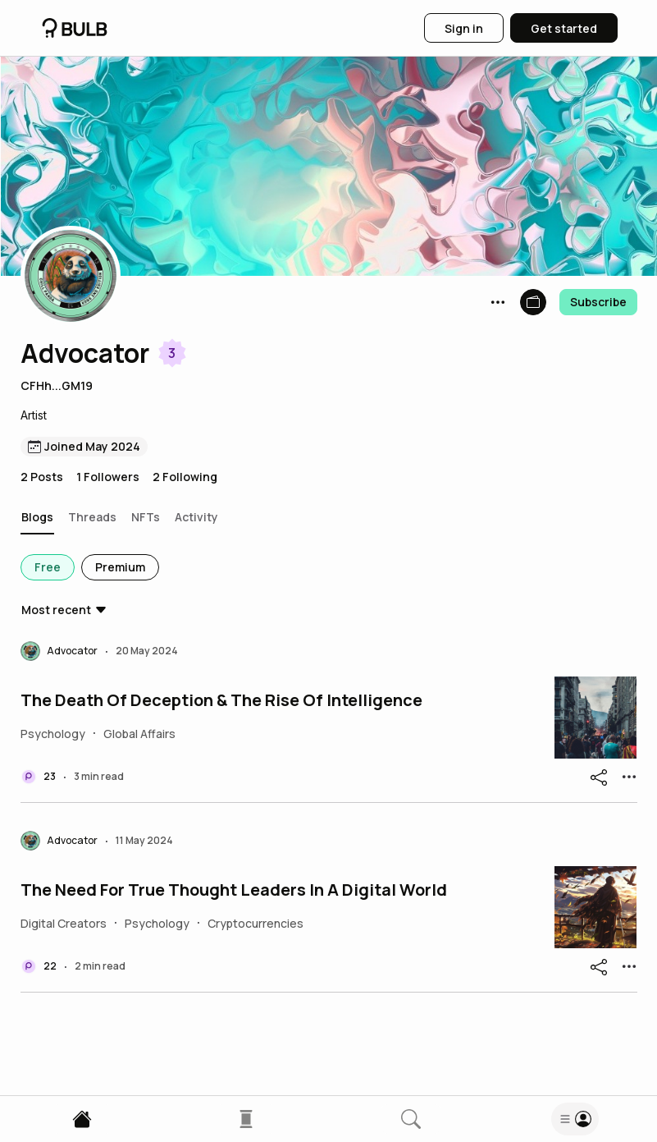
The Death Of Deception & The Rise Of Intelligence (221, 700)
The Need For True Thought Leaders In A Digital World (234, 890)
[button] (71, 276)
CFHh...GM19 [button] (57, 385)
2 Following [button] (185, 476)
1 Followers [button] (107, 476)
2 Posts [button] (42, 476)
